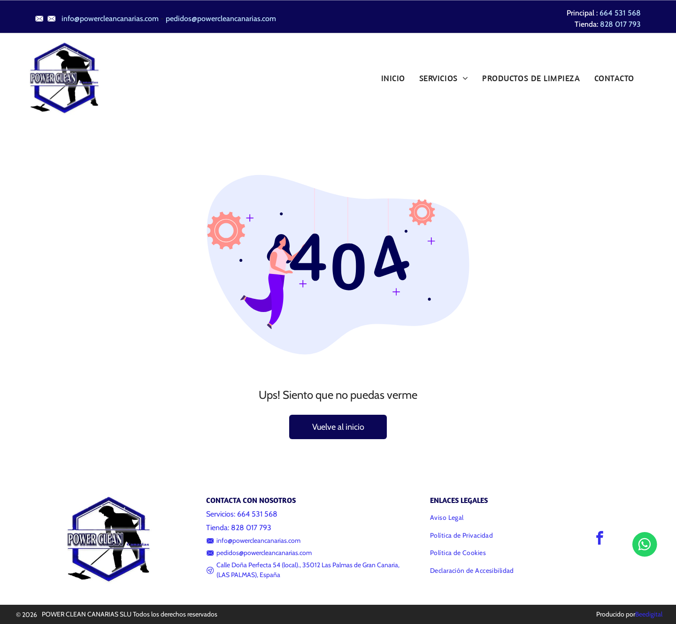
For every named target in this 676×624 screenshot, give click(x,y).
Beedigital (648, 614)
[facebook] (600, 539)
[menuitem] (393, 78)
